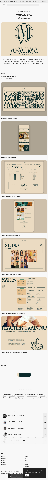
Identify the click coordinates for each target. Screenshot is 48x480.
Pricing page (22, 313)
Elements (3, 460)
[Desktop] (24, 99)
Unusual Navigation (31, 397)
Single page (20, 397)
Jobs (25, 458)
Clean (4, 397)
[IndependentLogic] (24, 18)
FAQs (26, 462)
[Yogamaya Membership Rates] (24, 294)
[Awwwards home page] (9, 476)
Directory (3, 462)
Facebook (21, 473)
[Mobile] (24, 138)
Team (19, 274)
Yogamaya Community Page (8, 274)
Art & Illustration (8, 394)
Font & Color (19, 476)
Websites (3, 456)
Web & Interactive (31, 394)
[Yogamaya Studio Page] (24, 216)
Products (18, 196)
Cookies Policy (4, 471)
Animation (41, 394)
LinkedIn (12, 473)
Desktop (3, 118)
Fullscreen (11, 397)
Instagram (8, 473)
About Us (17, 235)
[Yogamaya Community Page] (24, 255)
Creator (14, 476)
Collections (3, 458)
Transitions (42, 397)
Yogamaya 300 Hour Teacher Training (10, 352)
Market (26, 460)
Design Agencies (19, 394)
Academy (26, 456)
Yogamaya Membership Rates (8, 313)
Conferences (3, 464)
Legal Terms (10, 471)
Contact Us (27, 466)
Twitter (17, 473)
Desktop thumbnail (12, 118)
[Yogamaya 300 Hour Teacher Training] (24, 333)
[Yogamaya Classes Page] (24, 177)
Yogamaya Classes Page (7, 196)
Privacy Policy (16, 471)
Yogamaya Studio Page (7, 235)
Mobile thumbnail (11, 157)
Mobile (3, 157)
